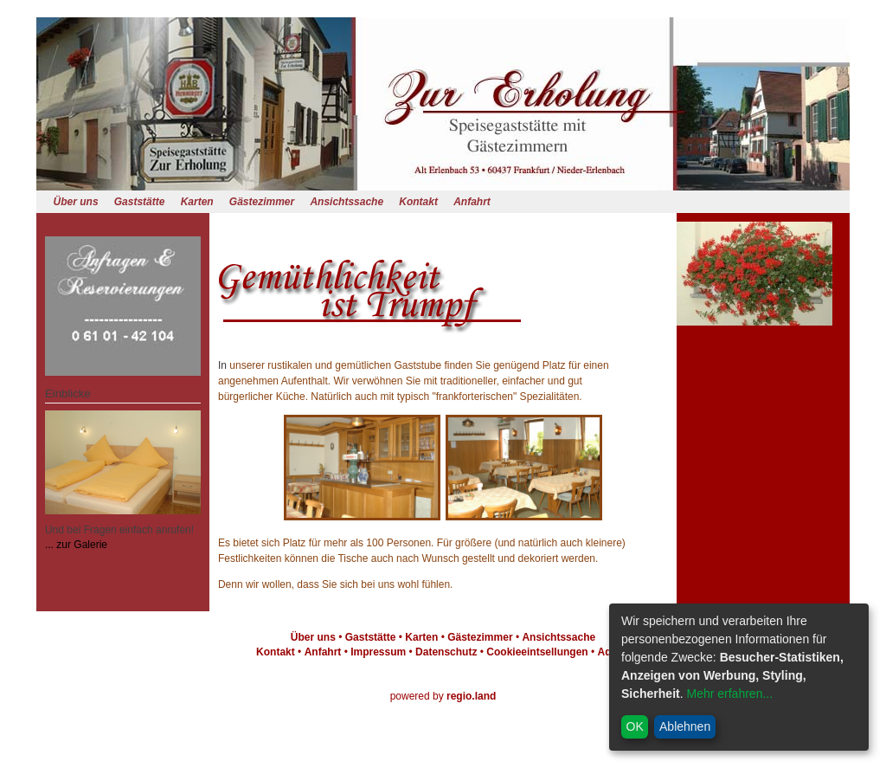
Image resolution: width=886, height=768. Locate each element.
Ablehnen (684, 726)
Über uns (76, 202)
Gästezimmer (261, 202)
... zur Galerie (76, 545)
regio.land (471, 696)
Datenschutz (446, 652)
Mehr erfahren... (729, 693)
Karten (197, 202)
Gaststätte (139, 202)
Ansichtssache (346, 202)
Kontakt (418, 202)
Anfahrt (472, 202)
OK (635, 726)
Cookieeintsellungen (536, 652)
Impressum (378, 652)
